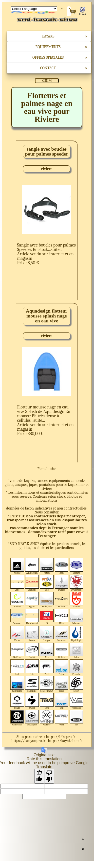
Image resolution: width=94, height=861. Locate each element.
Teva (47, 701)
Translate (34, 13)
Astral (47, 566)
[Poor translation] (49, 776)
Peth (32, 667)
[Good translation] (39, 776)
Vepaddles (76, 701)
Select (76, 684)
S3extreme (17, 684)
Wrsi (61, 718)
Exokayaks (47, 600)
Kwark (32, 634)
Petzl (47, 667)
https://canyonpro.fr (28, 740)
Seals (61, 684)
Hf (47, 617)
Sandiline (32, 684)
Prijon (61, 667)
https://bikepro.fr (60, 737)
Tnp (61, 701)
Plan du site (46, 469)
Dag (47, 583)
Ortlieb (61, 651)
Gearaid (76, 600)
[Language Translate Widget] (34, 8)
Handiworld (32, 617)
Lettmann (61, 634)
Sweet (32, 701)
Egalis (32, 600)
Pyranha (76, 667)
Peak (17, 667)
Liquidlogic (76, 634)
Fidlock (61, 600)
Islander (76, 617)
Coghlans (32, 583)
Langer (47, 634)
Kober (17, 634)
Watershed (17, 718)
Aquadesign (32, 566)
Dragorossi (76, 583)
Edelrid (17, 600)
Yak (76, 718)
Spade (17, 701)
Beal (61, 566)
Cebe (17, 583)
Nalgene (17, 651)
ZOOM (47, 80)
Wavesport (32, 718)
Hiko (61, 617)
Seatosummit (47, 684)
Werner (47, 718)
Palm (76, 651)
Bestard (76, 566)
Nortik (32, 651)
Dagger (61, 583)
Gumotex (17, 617)
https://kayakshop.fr (65, 740)
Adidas (17, 566)
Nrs (47, 651)
